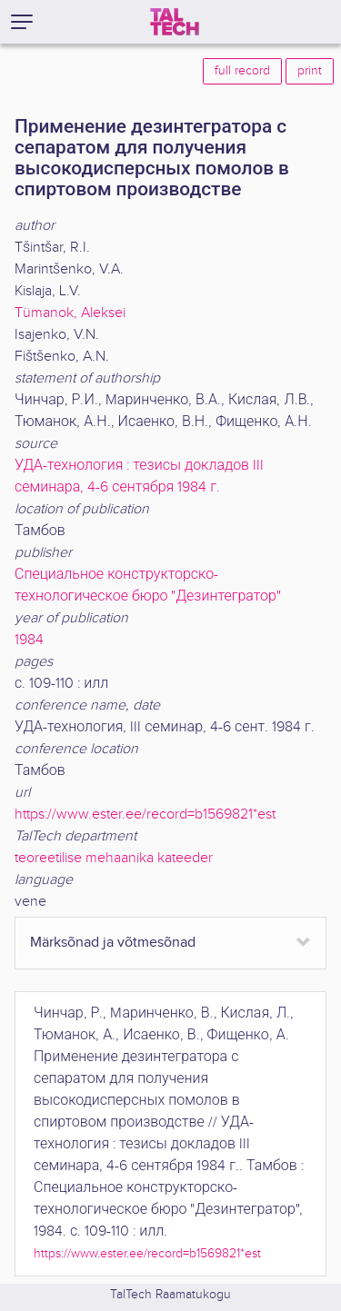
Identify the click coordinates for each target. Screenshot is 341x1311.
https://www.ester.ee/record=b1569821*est (145, 814)
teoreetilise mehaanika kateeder (114, 858)
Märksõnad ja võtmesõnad (113, 942)
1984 (29, 640)
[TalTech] (174, 21)
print (309, 71)
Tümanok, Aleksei (70, 313)
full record (242, 71)
